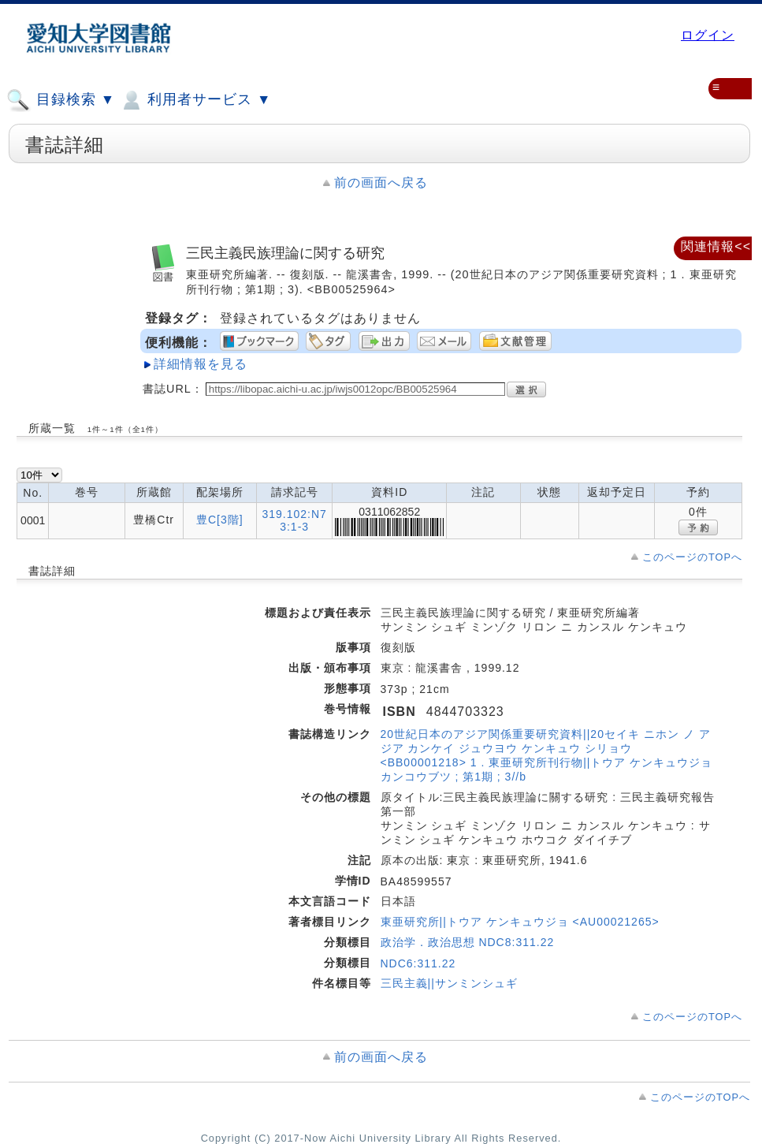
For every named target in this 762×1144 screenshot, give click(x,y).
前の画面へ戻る (381, 182)
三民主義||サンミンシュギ (449, 983)
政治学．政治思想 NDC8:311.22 (468, 942)
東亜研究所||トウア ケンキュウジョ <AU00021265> (520, 921)
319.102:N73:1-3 (294, 520)
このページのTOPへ (692, 557)
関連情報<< (716, 246)
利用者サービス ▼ (195, 100)
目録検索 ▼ (60, 100)
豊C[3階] (219, 519)
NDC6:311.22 (418, 963)
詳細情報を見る (200, 364)
